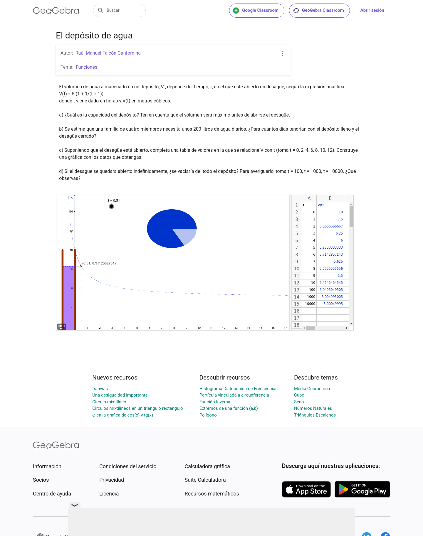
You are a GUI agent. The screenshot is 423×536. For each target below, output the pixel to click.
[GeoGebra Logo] (56, 10)
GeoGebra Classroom (318, 10)
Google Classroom (255, 10)
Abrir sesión (372, 10)
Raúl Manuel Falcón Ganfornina (108, 53)
